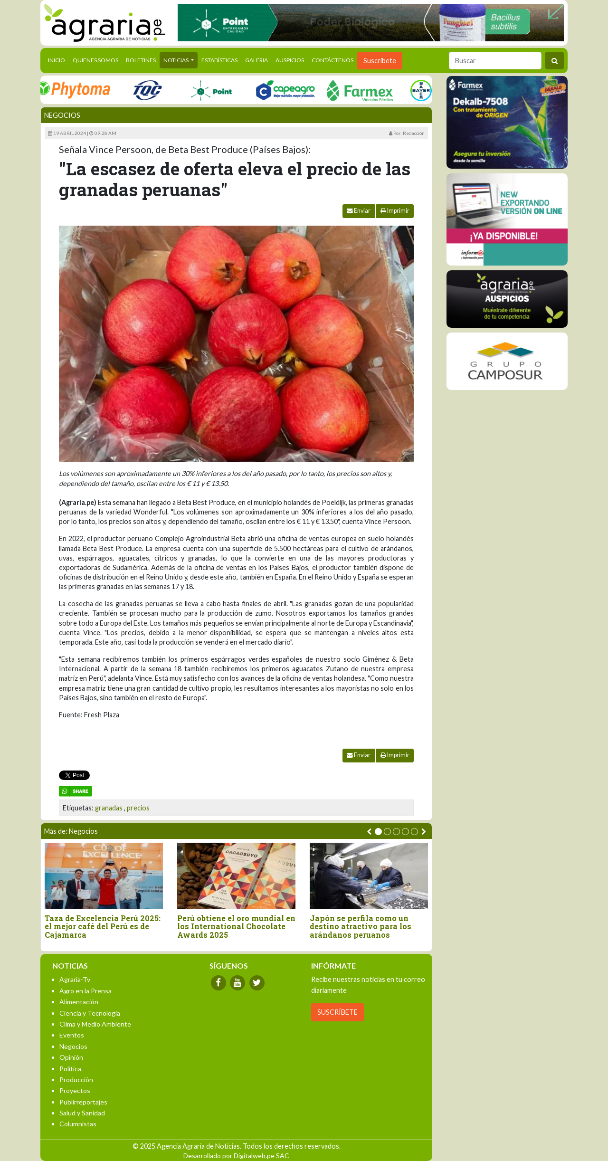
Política (70, 1069)
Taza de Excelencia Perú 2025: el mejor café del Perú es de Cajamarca (103, 926)
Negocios (62, 115)
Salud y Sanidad (82, 1113)
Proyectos (74, 1090)
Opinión (71, 1057)
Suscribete (379, 61)
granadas (109, 808)
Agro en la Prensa (85, 991)
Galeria (256, 60)
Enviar (358, 210)
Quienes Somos (95, 60)
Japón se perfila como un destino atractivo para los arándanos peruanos (360, 926)
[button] (378, 831)
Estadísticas (219, 60)
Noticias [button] (176, 60)
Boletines (141, 60)
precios (138, 808)
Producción (76, 1079)
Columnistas (77, 1124)
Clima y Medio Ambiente (95, 1024)
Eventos (71, 1035)
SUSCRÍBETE (337, 1012)
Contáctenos (332, 60)
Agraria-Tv (74, 979)
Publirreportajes (83, 1102)
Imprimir (394, 210)
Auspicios (290, 60)
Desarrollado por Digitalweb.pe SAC (236, 1155)
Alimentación (78, 1002)
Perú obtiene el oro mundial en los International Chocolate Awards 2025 (236, 926)
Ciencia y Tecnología (89, 1013)
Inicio (58, 59)
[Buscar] (495, 60)
